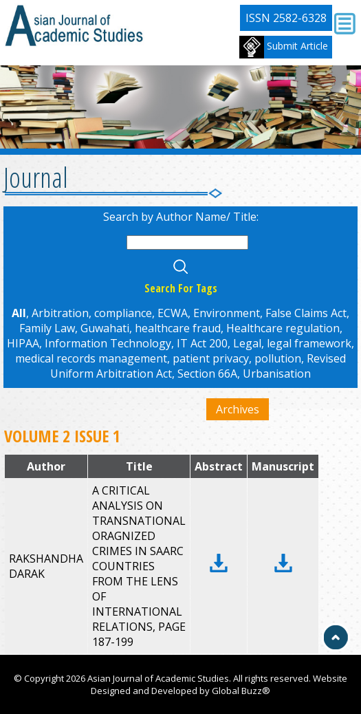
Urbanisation (277, 373)
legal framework (309, 343)
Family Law (47, 328)
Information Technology (108, 343)
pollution (277, 358)
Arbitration (60, 313)
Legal (247, 343)
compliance (123, 313)
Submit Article (283, 47)
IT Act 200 (202, 343)
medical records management (91, 358)
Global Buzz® (241, 690)
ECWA (172, 313)
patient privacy (211, 358)
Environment (226, 313)
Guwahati (104, 328)
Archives (237, 409)
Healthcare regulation (283, 328)
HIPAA (23, 343)
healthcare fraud (178, 328)
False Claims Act (306, 313)
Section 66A (207, 373)
